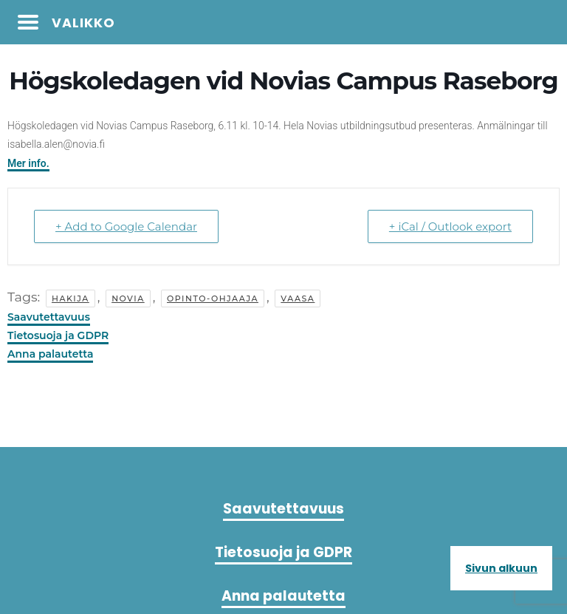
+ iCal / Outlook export (450, 226)
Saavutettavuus (48, 317)
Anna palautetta (50, 354)
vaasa (298, 298)
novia (128, 298)
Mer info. (28, 163)
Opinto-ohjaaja (212, 298)
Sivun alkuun (501, 568)
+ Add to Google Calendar (126, 226)
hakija (70, 298)
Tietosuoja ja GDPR (58, 335)
